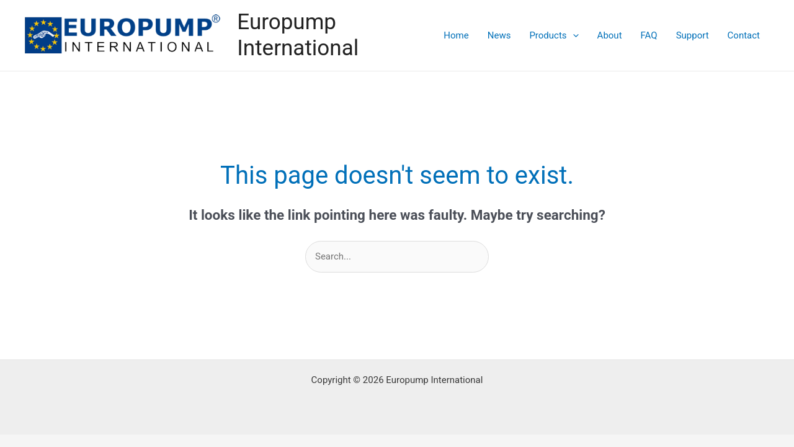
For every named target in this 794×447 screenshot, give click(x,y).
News (499, 35)
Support (692, 35)
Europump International (298, 35)
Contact (744, 35)
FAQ (649, 35)
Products (553, 35)
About (609, 35)
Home (456, 35)
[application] (573, 35)
